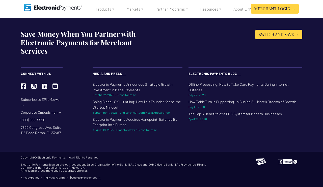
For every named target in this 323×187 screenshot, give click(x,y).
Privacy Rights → (56, 177)
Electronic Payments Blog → (215, 73)
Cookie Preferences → (86, 177)
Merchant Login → (274, 8)
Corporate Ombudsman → (41, 112)
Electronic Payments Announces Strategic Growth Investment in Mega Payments (137, 89)
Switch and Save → (279, 34)
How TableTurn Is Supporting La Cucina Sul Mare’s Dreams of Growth (245, 104)
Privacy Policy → (32, 177)
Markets (133, 9)
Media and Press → (109, 73)
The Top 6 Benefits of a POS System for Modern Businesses (245, 116)
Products (103, 9)
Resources (209, 9)
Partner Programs (170, 9)
